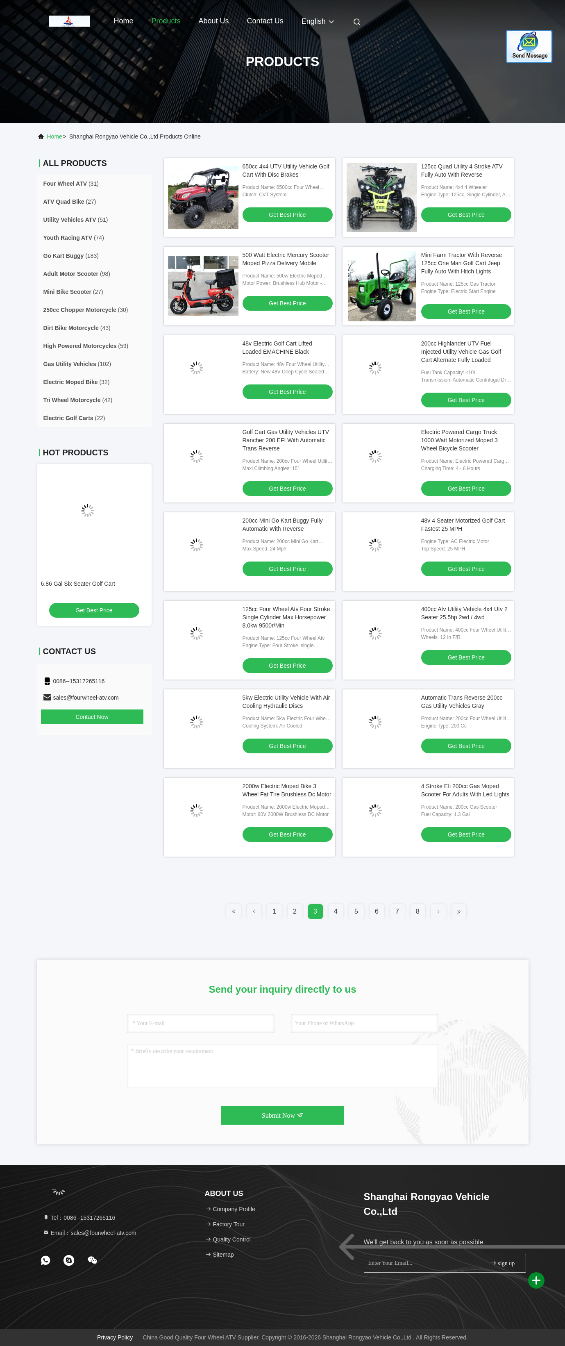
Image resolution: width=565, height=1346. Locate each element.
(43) (77, 328)
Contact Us (265, 21)
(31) (71, 183)
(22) (74, 418)
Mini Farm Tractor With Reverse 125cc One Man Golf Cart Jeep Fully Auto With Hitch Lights (461, 263)
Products (166, 21)
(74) (73, 237)
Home (124, 21)
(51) (75, 219)
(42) (78, 400)
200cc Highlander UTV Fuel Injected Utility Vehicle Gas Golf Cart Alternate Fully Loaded (461, 351)
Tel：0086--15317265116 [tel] (79, 1217)
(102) (77, 364)
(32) (76, 382)
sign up (502, 1263)
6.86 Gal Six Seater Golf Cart (78, 583)
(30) (85, 310)
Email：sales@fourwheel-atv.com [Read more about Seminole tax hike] (89, 1233)
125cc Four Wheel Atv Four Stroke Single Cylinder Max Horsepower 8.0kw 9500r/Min (286, 617)
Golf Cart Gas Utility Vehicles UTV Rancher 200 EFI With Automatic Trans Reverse (286, 440)
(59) (86, 346)
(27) (69, 201)
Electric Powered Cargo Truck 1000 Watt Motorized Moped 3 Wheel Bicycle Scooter (459, 440)
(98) (76, 274)
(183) (71, 255)
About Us (214, 21)
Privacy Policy (115, 1337)
